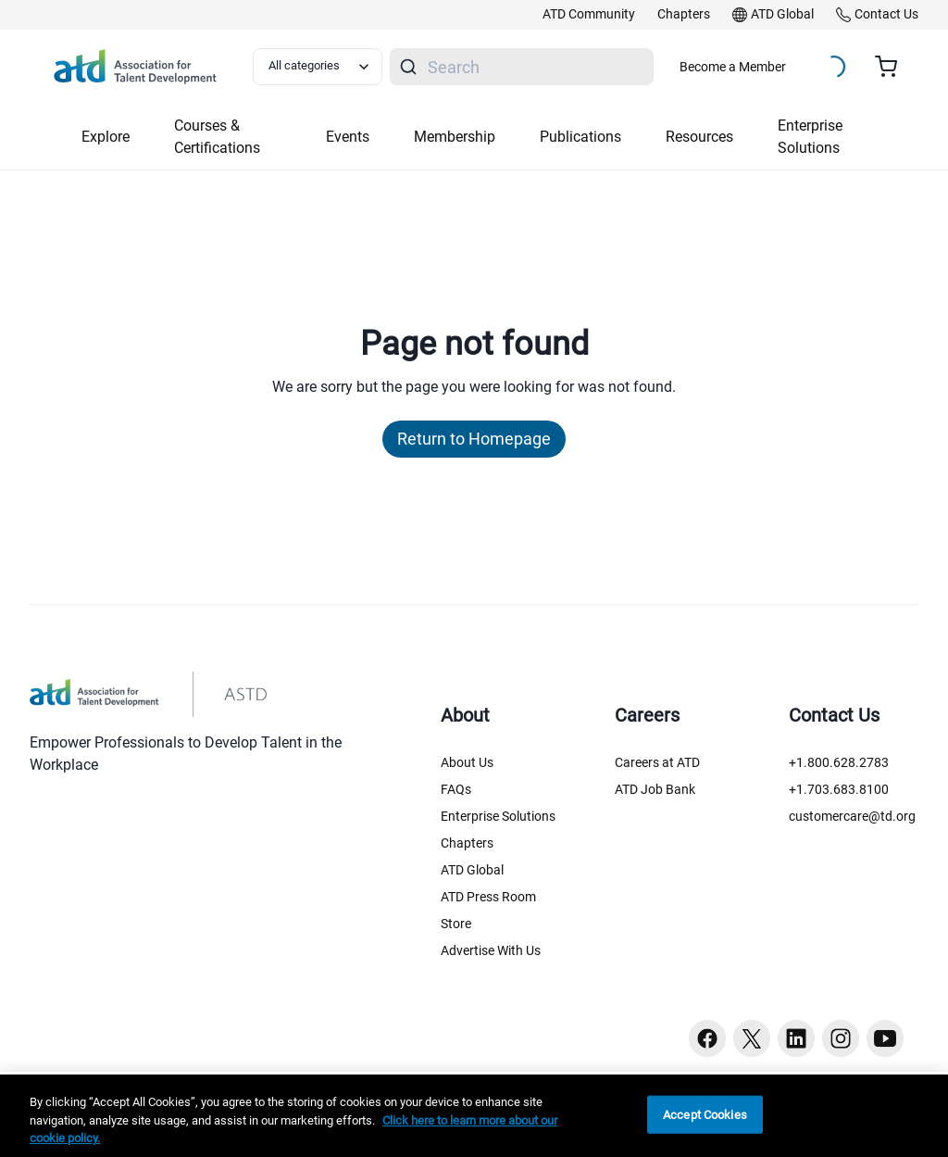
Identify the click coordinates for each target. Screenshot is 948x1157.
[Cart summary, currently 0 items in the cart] (892, 66)
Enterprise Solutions (498, 816)
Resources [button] (699, 136)
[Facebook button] (707, 1038)
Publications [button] (580, 136)
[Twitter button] (751, 1038)
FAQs (456, 789)
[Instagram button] (840, 1038)
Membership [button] (454, 136)
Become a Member (733, 66)
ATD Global (472, 869)
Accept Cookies (705, 1114)
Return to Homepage (474, 438)
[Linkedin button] (796, 1038)
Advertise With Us (491, 950)
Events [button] (347, 136)
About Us (467, 762)
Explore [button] (105, 136)
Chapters (467, 843)
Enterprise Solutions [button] (810, 137)
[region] (474, 1116)
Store (456, 923)
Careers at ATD (657, 762)
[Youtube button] (885, 1038)
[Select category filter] (317, 66)
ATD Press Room (488, 896)
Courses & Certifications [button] (217, 137)
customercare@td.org (852, 816)
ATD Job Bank (655, 789)
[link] (589, 15)
